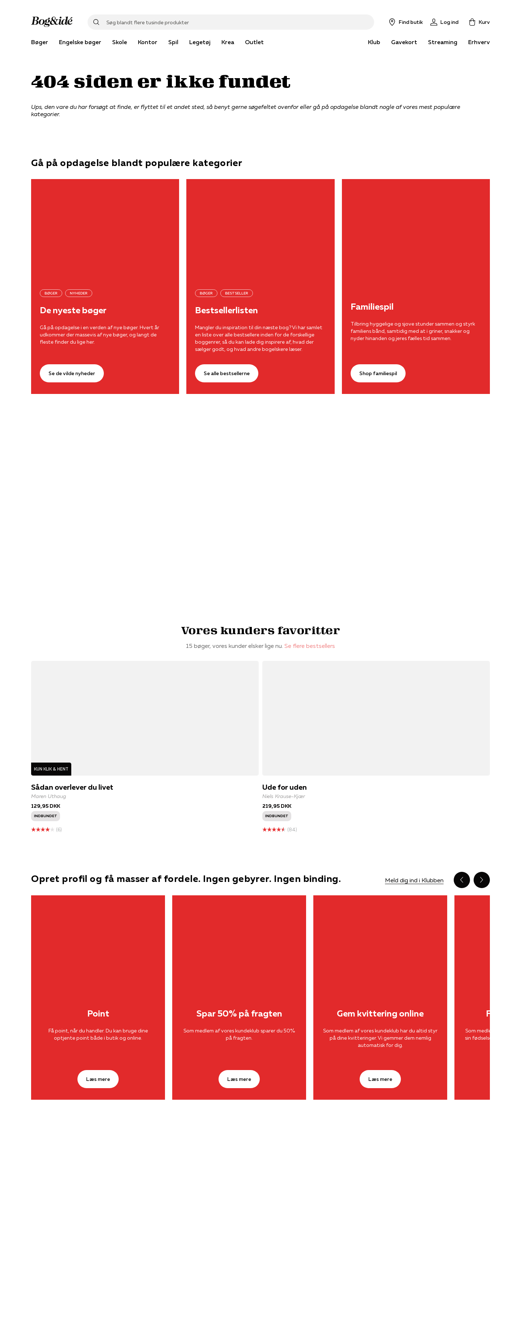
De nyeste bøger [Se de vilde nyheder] (73, 310)
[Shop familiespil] (416, 228)
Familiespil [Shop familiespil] (372, 307)
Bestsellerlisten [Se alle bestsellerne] (226, 310)
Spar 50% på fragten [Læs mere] (239, 1014)
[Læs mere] (98, 940)
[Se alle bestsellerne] (260, 228)
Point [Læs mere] (98, 1014)
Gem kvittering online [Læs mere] (380, 1014)
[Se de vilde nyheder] (105, 228)
